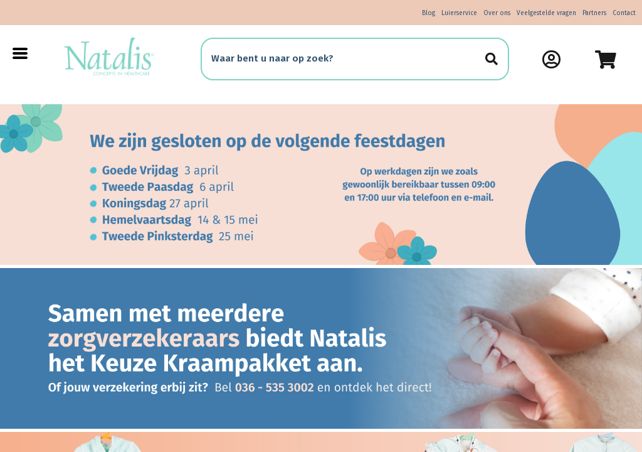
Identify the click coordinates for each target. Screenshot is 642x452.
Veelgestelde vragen (546, 13)
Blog (428, 13)
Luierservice (459, 13)
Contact (624, 13)
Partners (594, 13)
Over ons (496, 13)
